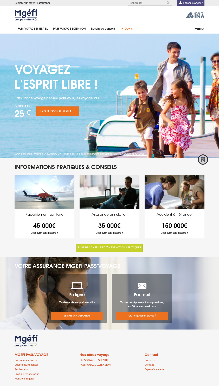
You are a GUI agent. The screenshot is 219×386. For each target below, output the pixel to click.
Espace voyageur (191, 3)
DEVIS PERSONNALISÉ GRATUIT (58, 111)
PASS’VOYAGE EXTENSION (69, 28)
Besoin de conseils (103, 28)
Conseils (149, 360)
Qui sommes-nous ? (26, 360)
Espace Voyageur (154, 369)
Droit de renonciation (27, 374)
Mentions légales (25, 378)
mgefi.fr (199, 28)
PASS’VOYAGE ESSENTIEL (32, 28)
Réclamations (23, 369)
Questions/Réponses (26, 364)
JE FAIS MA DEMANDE (77, 315)
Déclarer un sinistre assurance (32, 3)
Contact (149, 364)
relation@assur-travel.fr (142, 315)
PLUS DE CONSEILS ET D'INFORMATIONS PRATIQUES (109, 247)
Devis (128, 28)
